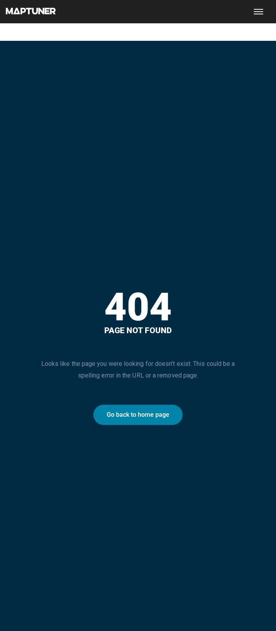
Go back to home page (138, 414)
